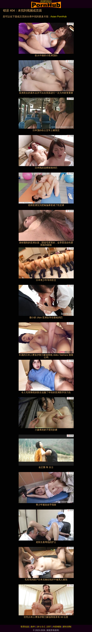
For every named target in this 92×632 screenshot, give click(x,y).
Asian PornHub (58, 16)
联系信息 (25, 626)
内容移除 (57, 626)
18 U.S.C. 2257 (44, 626)
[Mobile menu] (2, 4)
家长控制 (67, 626)
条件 (33, 626)
